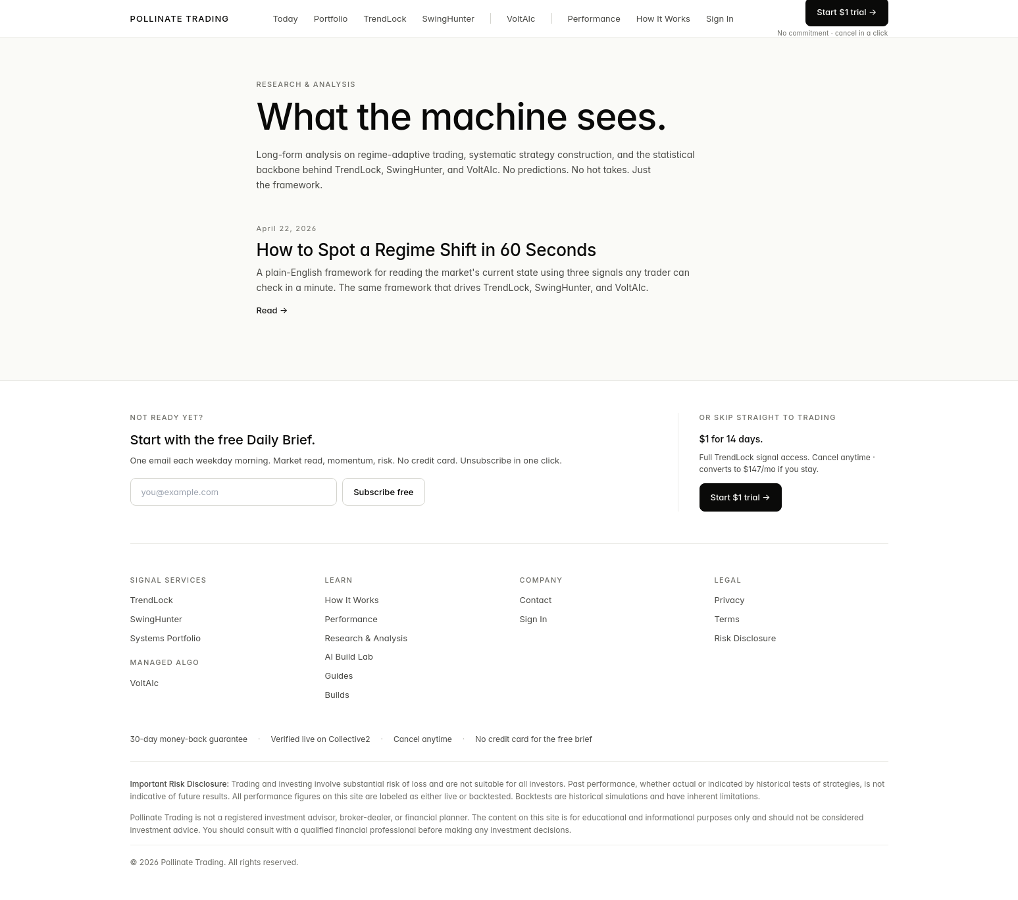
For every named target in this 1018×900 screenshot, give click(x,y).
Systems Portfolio (165, 638)
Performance (594, 18)
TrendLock (384, 18)
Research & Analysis (366, 638)
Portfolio (330, 18)
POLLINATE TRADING (180, 18)
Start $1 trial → (741, 497)
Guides (339, 675)
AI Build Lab (349, 656)
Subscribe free (383, 492)
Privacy (730, 600)
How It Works (663, 18)
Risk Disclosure (745, 638)
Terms (727, 619)
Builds (337, 694)
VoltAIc (521, 18)
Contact (536, 600)
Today (284, 18)
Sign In (720, 18)
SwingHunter (448, 18)
